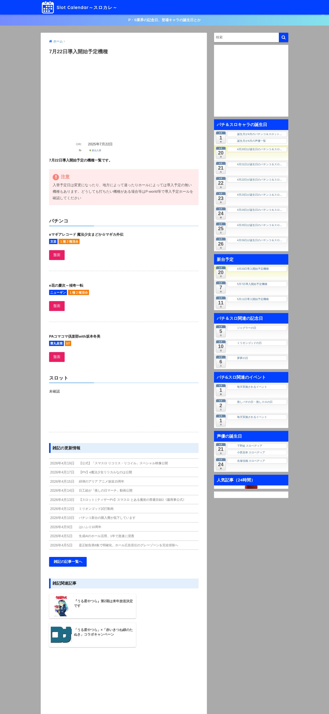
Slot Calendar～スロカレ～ (82, 7)
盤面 (56, 255)
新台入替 (95, 150)
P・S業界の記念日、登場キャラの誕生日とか (164, 20)
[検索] (283, 37)
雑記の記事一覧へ (68, 564)
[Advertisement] (123, 100)
